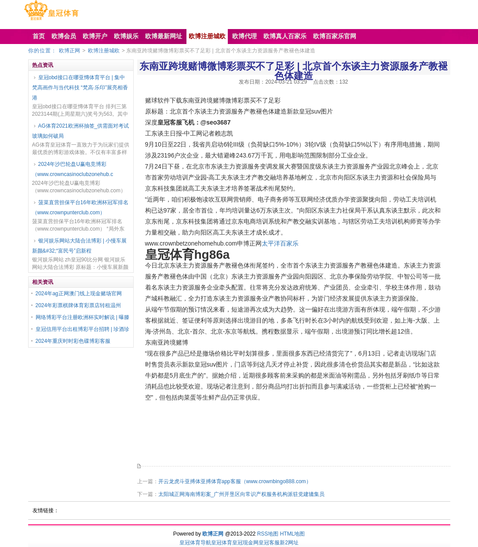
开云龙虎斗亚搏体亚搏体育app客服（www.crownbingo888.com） (234, 481)
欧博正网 (69, 51)
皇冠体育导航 (195, 543)
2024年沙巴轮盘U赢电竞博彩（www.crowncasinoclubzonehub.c (72, 169)
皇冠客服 (269, 543)
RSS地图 (268, 534)
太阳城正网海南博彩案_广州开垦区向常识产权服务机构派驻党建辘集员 (241, 494)
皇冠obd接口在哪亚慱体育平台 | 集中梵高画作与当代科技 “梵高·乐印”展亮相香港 (80, 87)
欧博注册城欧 (104, 51)
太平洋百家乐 (280, 243)
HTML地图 (292, 534)
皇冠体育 (221, 543)
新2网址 (289, 543)
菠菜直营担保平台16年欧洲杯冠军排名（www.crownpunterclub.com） (80, 207)
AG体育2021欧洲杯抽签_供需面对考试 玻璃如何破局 (80, 131)
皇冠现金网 (245, 543)
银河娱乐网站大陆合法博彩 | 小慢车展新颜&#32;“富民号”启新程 (79, 246)
